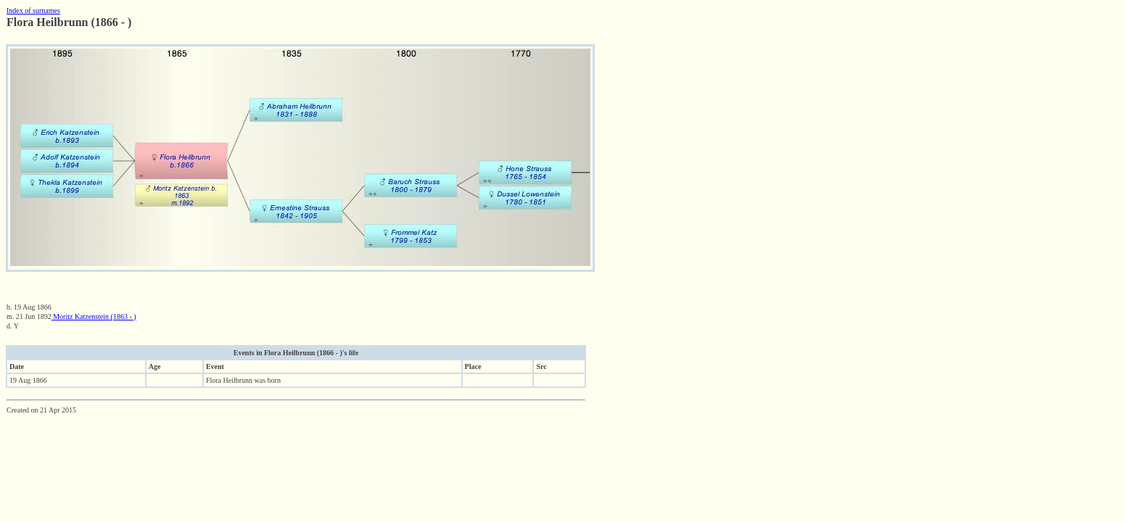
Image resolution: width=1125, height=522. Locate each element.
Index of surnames (33, 10)
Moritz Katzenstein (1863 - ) (93, 316)
